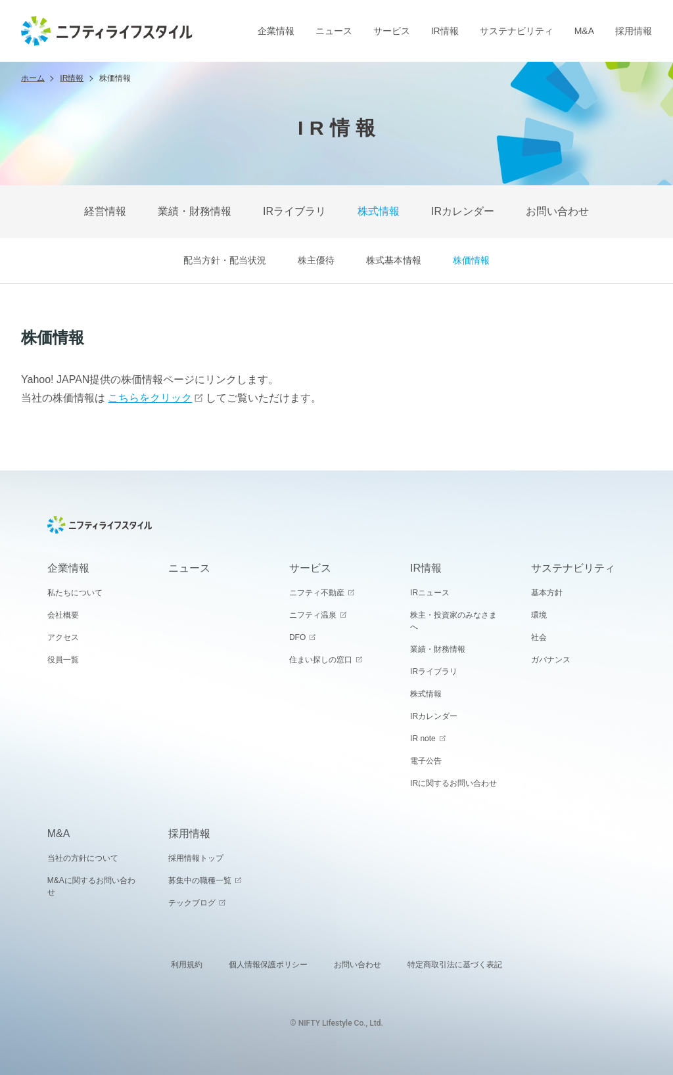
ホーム (33, 78)
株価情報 (471, 260)
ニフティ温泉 (312, 615)
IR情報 (445, 31)
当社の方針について (82, 858)
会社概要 (63, 615)
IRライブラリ (294, 211)
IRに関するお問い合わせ (453, 783)
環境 (539, 615)
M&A (584, 31)
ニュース (333, 31)
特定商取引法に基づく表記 (454, 964)
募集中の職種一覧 (199, 880)
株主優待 (316, 260)
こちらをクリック (150, 397)
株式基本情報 (393, 260)
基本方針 (547, 592)
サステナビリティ (516, 31)
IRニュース (430, 592)
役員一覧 (63, 659)
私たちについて (75, 592)
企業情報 (276, 31)
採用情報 (633, 31)
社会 (539, 637)
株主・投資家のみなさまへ (453, 620)
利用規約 (186, 964)
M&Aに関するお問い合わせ (91, 886)
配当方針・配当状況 (224, 260)
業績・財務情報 (194, 211)
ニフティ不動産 (316, 592)
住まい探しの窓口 (320, 659)
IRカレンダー (462, 211)
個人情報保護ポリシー (268, 964)
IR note (423, 738)
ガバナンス (550, 659)
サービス (391, 31)
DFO (297, 637)
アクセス (63, 637)
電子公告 (426, 761)
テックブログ (192, 902)
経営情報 (105, 211)
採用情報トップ (195, 858)
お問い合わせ (557, 211)
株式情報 (379, 211)
